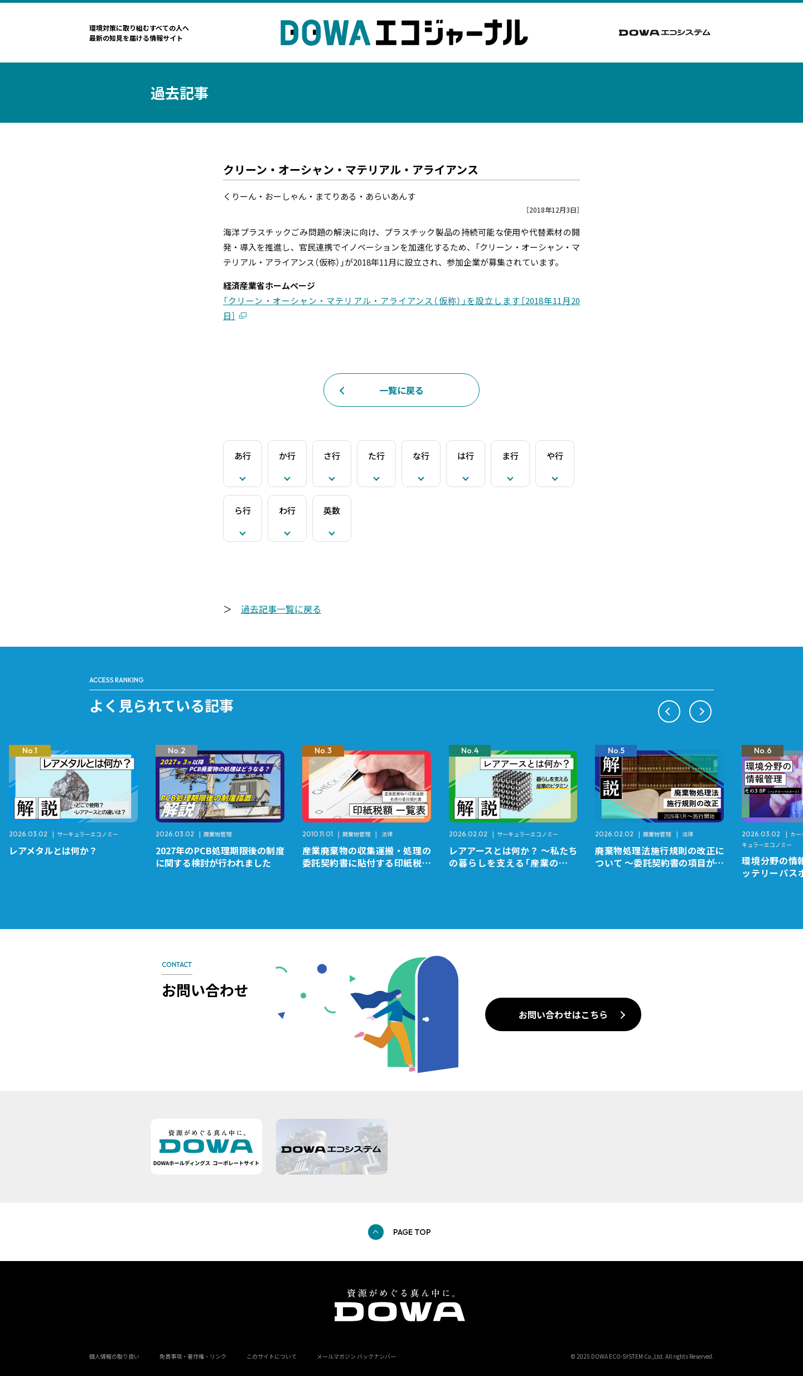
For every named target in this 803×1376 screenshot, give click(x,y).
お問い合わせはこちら (563, 1014)
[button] (669, 711)
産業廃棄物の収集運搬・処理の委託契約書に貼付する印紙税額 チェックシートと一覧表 (371, 863)
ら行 (242, 510)
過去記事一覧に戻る (281, 608)
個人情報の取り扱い (114, 1356)
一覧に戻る (401, 390)
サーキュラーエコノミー (87, 834)
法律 (387, 834)
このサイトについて (271, 1356)
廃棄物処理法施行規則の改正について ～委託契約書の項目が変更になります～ (659, 863)
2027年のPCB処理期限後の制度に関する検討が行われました (220, 856)
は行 (465, 455)
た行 (376, 455)
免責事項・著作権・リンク (192, 1356)
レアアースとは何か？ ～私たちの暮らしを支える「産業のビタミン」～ (513, 863)
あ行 (242, 455)
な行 (421, 455)
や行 (554, 455)
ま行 (510, 455)
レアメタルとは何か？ (53, 850)
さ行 (331, 455)
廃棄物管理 (217, 834)
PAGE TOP (412, 1232)
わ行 (287, 510)
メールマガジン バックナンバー (356, 1356)
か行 (287, 455)
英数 (331, 510)
